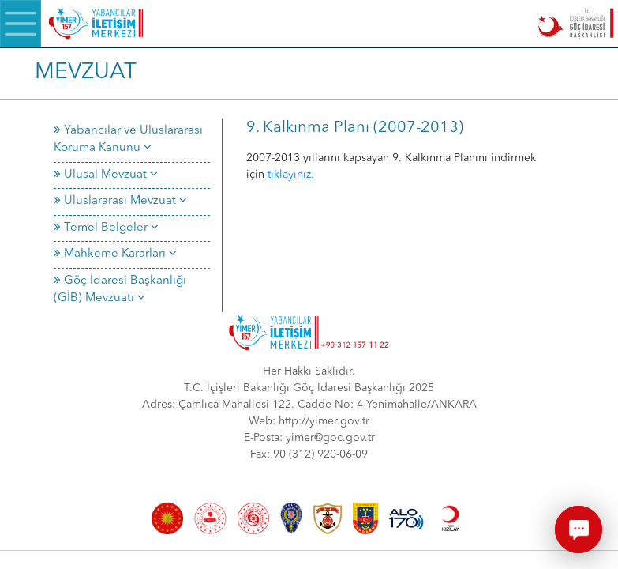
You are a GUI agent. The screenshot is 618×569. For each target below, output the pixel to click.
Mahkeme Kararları (115, 254)
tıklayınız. (291, 174)
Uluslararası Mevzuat (120, 201)
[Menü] (20, 23)
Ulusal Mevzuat (106, 175)
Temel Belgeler (106, 228)
